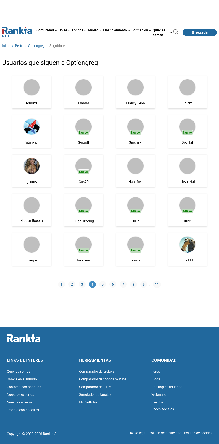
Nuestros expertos (20, 394)
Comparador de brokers (96, 371)
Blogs (155, 379)
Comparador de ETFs (95, 386)
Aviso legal (138, 433)
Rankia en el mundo (22, 379)
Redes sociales (162, 409)
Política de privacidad (165, 433)
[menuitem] (47, 30)
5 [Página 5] (103, 284)
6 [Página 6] (113, 284)
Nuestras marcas (20, 402)
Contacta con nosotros (24, 386)
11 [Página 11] (157, 284)
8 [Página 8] (133, 284)
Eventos (157, 402)
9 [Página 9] (144, 284)
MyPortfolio (88, 402)
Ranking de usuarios (166, 386)
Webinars (158, 394)
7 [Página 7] (123, 284)
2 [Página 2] (72, 284)
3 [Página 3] (82, 284)
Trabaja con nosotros (23, 409)
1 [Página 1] (61, 284)
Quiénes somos (18, 371)
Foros (155, 371)
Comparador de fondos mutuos (102, 379)
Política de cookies (198, 433)
